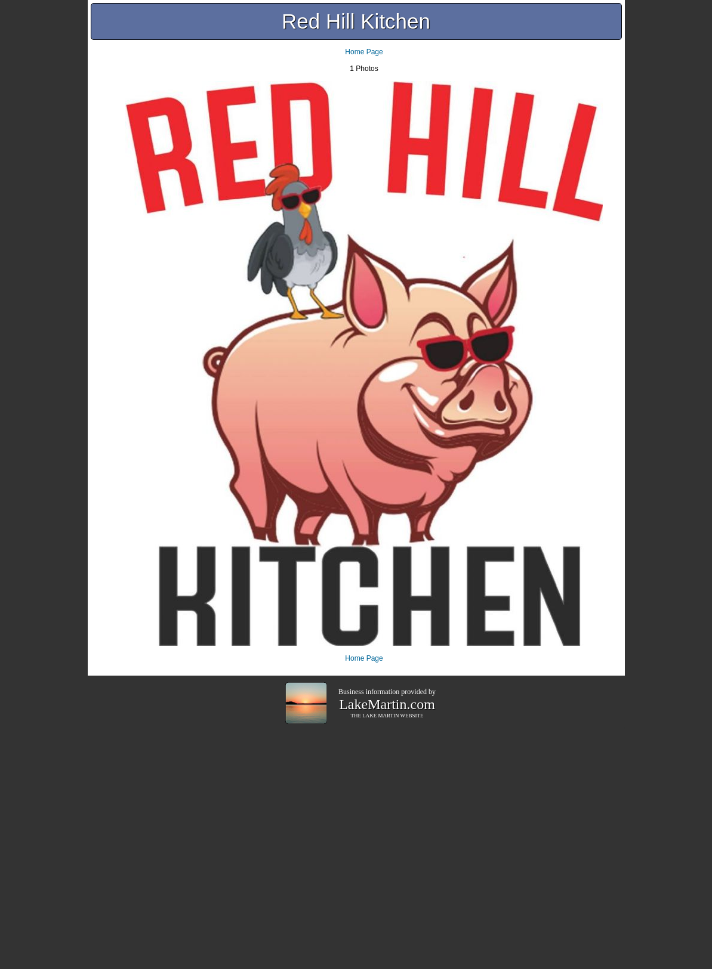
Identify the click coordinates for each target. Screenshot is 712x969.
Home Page (364, 52)
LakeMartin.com (387, 704)
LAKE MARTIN (380, 716)
